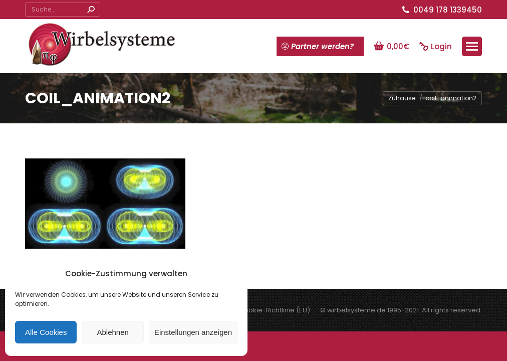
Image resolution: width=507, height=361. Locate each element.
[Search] (62, 10)
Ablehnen (112, 332)
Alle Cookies (46, 332)
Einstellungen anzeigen (193, 332)
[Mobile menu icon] (472, 46)
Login (435, 46)
